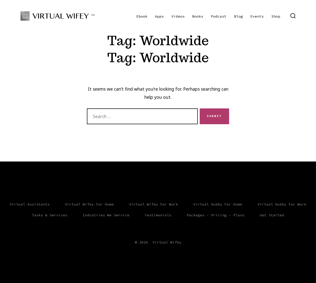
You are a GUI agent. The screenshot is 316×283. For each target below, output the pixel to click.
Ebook (141, 16)
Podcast (218, 16)
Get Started (272, 215)
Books (197, 16)
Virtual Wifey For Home (89, 204)
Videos (178, 16)
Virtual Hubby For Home (217, 204)
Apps (159, 16)
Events (257, 16)
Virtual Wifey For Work (153, 204)
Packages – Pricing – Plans (215, 215)
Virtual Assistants (30, 204)
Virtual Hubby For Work (281, 204)
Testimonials (158, 215)
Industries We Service (106, 215)
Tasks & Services (49, 215)
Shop (275, 16)
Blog (238, 16)
